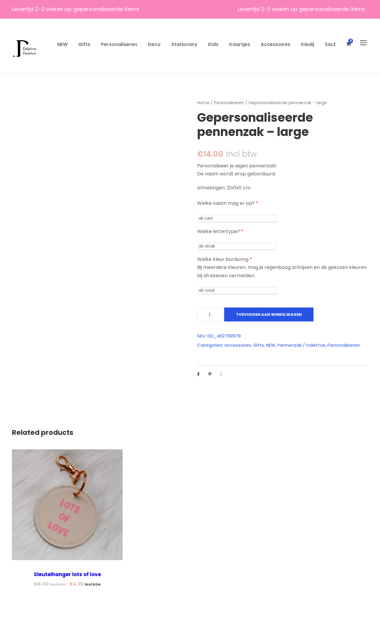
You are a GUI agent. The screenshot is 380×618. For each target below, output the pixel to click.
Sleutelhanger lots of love (67, 574)
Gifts (84, 44)
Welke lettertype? (220, 231)
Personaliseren (119, 44)
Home (203, 103)
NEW (62, 44)
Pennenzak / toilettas (301, 345)
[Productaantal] (210, 315)
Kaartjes (239, 44)
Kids (213, 44)
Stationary (184, 44)
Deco (154, 44)
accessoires (237, 345)
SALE (330, 44)
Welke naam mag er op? (227, 203)
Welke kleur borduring (224, 259)
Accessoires (275, 44)
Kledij (307, 44)
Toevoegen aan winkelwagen (269, 314)
